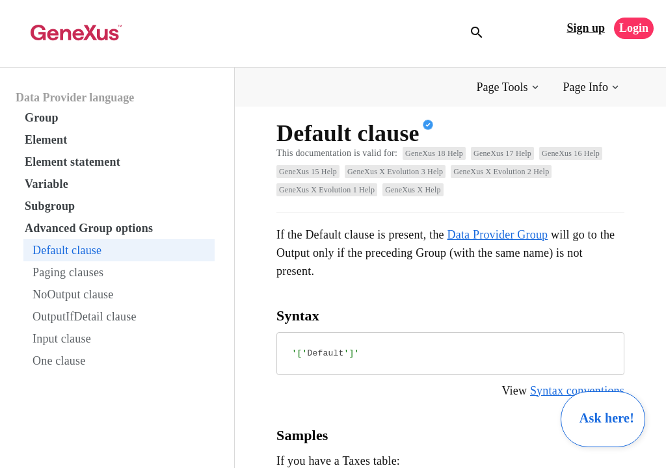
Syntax (297, 315)
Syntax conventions (577, 390)
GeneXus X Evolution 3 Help (395, 171)
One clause (59, 360)
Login (633, 27)
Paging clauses (68, 272)
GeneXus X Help (412, 189)
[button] (508, 87)
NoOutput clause (73, 294)
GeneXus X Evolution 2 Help (501, 171)
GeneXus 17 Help (502, 153)
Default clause (67, 250)
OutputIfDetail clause (85, 316)
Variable (46, 183)
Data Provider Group (497, 234)
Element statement (72, 161)
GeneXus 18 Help (434, 153)
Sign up (585, 27)
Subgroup (50, 206)
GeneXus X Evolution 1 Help (327, 189)
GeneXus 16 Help (571, 153)
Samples (302, 435)
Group (42, 117)
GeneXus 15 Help (308, 171)
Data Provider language (75, 97)
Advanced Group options (89, 228)
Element (46, 139)
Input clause (62, 338)
